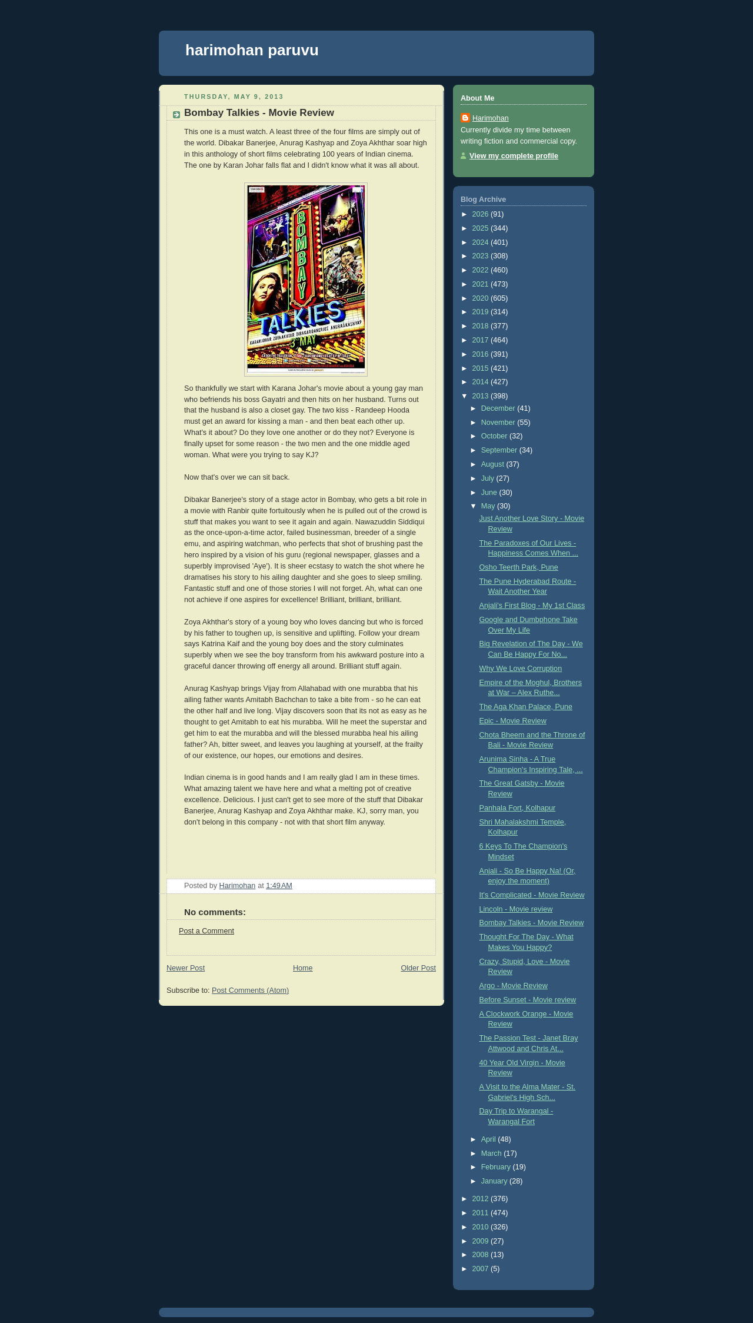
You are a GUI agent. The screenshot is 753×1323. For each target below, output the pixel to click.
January (495, 1181)
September (500, 450)
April (489, 1139)
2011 (481, 1213)
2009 (481, 1241)
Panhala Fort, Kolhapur (517, 808)
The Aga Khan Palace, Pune (525, 707)
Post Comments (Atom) (250, 990)
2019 (481, 312)
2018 (481, 326)
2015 (481, 368)
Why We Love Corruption (520, 668)
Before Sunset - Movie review (528, 1000)
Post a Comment (206, 931)
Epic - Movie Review (513, 721)
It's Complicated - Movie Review (532, 895)
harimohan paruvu (252, 50)
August (494, 464)
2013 (481, 396)
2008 (481, 1255)
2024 (481, 242)
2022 (481, 270)
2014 (481, 382)
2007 (481, 1269)
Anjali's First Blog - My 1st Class (532, 605)
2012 (481, 1199)
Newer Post (185, 968)
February (497, 1167)
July (489, 478)
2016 (481, 354)
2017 (481, 340)
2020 (481, 298)
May (489, 506)
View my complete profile (513, 156)
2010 (481, 1227)
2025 (481, 228)
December (499, 408)
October (495, 436)
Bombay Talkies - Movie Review (531, 923)
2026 (481, 214)
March (492, 1153)
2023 (481, 256)
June (490, 492)
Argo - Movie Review (513, 986)
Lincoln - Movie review (516, 909)
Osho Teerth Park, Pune (518, 567)
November (499, 422)
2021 (481, 284)
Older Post (418, 968)
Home (303, 968)
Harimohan (490, 118)
